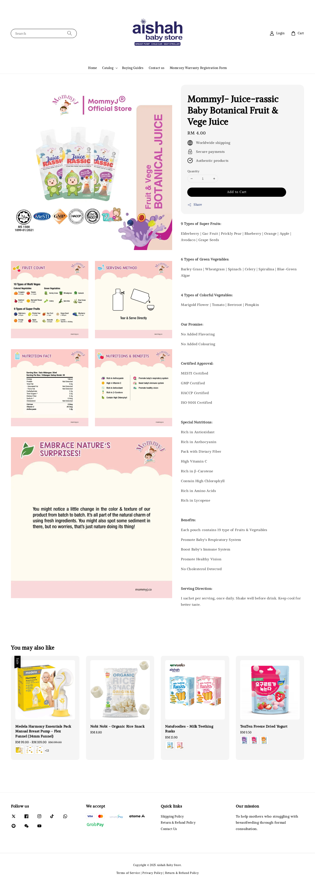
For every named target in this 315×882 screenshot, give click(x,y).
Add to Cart (237, 192)
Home (92, 68)
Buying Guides (133, 68)
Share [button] (194, 205)
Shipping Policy (172, 816)
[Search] (70, 33)
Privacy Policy (152, 873)
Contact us (156, 68)
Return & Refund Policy (178, 823)
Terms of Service (128, 873)
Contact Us (169, 829)
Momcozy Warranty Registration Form (198, 68)
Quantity (193, 171)
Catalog (107, 68)
